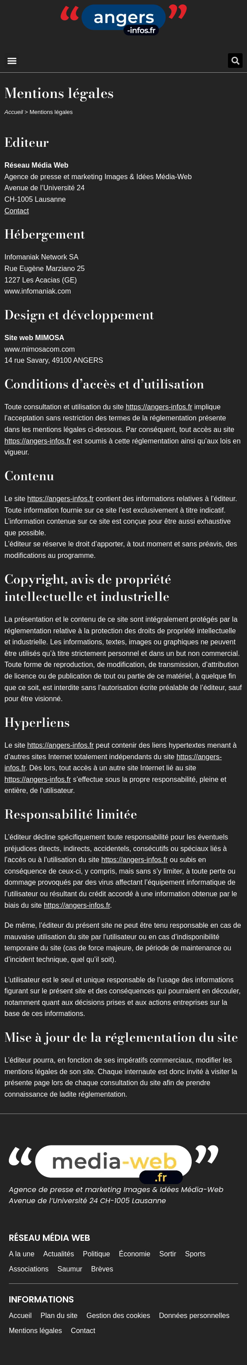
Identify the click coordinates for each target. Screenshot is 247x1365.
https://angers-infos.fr (159, 407)
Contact (16, 211)
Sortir (167, 1254)
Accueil (13, 112)
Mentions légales (35, 1330)
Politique (96, 1254)
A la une (22, 1254)
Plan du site (59, 1315)
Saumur (70, 1269)
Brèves (102, 1269)
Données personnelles (194, 1315)
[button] (11, 60)
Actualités (58, 1254)
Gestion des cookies (118, 1315)
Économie (135, 1254)
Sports (195, 1254)
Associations (29, 1269)
